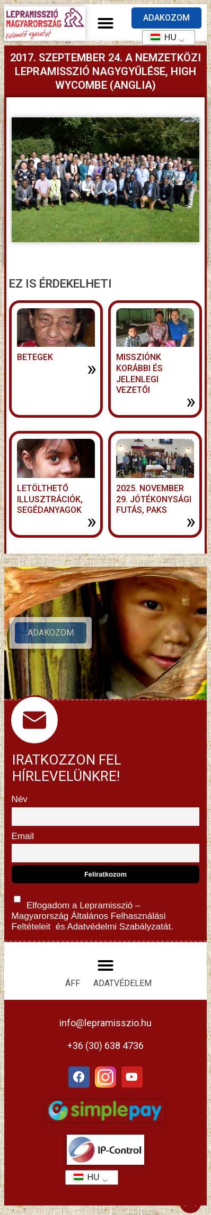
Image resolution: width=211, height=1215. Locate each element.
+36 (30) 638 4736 (105, 1045)
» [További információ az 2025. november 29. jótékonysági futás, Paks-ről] (191, 521)
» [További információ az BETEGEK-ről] (91, 368)
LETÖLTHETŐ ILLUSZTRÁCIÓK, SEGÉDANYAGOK (50, 499)
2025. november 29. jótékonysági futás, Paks (153, 499)
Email (23, 836)
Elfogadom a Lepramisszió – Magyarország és (92, 911)
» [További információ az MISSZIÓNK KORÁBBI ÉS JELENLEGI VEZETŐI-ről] (191, 401)
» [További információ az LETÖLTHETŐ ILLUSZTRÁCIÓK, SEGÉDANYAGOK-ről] (91, 521)
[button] (105, 23)
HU (160, 37)
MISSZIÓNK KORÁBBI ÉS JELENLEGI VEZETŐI (139, 373)
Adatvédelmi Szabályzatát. (119, 927)
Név (20, 799)
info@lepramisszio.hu (105, 1022)
